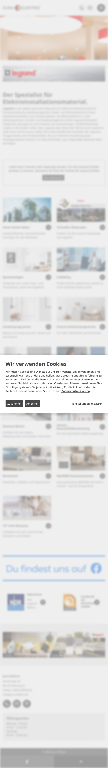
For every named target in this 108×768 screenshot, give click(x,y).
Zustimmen (14, 403)
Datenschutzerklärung (75, 391)
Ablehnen (32, 403)
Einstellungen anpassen (87, 404)
